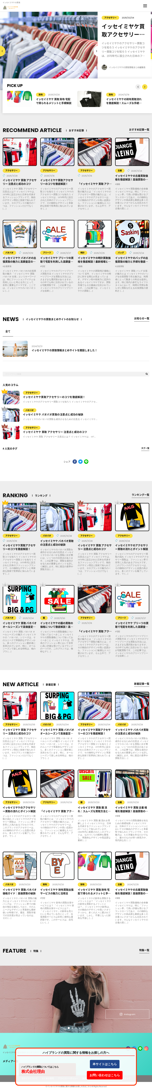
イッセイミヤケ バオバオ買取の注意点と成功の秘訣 (53, 414)
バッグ (121, 253)
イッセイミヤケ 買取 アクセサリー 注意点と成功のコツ (55, 432)
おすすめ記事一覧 (139, 129)
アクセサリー (112, 18)
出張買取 (7, 266)
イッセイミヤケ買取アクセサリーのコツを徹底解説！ (54, 397)
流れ (81, 816)
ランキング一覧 (140, 495)
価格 (118, 184)
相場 (118, 816)
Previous (96, 51)
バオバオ (9, 253)
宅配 (43, 266)
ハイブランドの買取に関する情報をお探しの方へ (76, 1052)
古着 (120, 170)
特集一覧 (144, 950)
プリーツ (47, 253)
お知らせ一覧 (141, 318)
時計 (82, 253)
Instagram (127, 1014)
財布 (41, 95)
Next (2, 51)
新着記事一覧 (141, 683)
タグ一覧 (145, 448)
